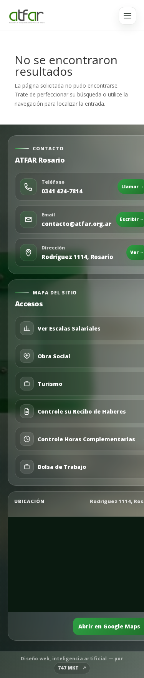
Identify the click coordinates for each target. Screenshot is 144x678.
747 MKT (68, 668)
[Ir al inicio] (27, 15)
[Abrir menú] (127, 16)
